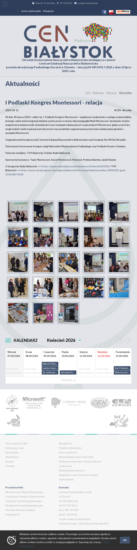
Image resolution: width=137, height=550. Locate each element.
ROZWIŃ (69, 380)
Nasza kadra (12, 452)
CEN (87, 92)
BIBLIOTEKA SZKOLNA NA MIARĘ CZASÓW (50, 363)
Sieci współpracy (68, 452)
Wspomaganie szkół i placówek (76, 456)
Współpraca (12, 456)
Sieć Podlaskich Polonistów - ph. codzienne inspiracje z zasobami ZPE (122, 368)
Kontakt (10, 465)
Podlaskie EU (12, 514)
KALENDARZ (26, 340)
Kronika (9, 461)
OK (125, 540)
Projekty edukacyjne (70, 447)
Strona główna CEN (16, 443)
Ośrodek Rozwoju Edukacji (20, 509)
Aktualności (65, 443)
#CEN (117, 110)
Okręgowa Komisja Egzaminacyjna (24, 505)
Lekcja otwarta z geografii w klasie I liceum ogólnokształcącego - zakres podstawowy (50, 368)
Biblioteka (98, 92)
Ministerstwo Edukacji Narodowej (24, 492)
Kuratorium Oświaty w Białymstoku (25, 496)
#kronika (127, 110)
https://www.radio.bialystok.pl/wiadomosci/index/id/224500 (75, 166)
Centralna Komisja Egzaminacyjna (23, 500)
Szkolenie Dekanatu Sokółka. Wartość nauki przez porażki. (68, 372)
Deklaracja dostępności (71, 470)
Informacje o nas (14, 447)
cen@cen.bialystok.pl (88, 3)
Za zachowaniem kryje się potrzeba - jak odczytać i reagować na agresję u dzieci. (50, 372)
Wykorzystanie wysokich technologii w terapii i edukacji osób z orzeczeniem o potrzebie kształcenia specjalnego (122, 372)
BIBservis (111, 92)
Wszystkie (125, 92)
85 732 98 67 (66, 3)
